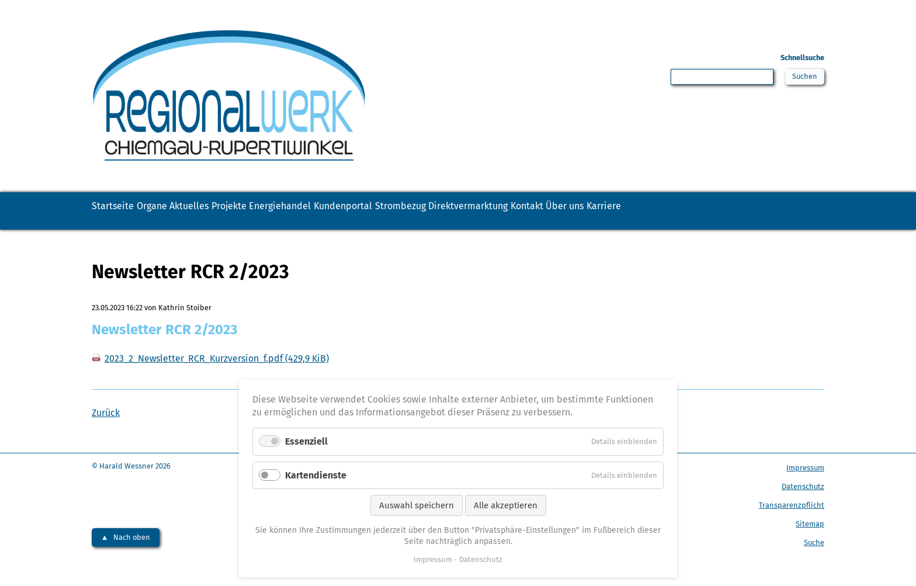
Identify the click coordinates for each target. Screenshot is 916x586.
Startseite (124, 211)
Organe (185, 211)
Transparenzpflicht (791, 525)
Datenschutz (803, 506)
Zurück (106, 433)
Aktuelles (244, 211)
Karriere (120, 230)
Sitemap (810, 544)
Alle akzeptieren (505, 505)
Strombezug (547, 211)
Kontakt (723, 211)
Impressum (805, 488)
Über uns (783, 211)
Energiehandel (380, 211)
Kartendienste (315, 475)
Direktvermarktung (640, 211)
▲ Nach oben (126, 557)
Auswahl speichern (416, 505)
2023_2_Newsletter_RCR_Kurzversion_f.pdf (217, 378)
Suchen (802, 78)
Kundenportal (467, 211)
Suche (814, 563)
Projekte (305, 211)
